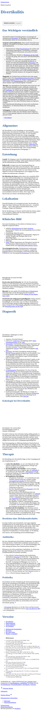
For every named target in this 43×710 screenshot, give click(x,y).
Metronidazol (29, 471)
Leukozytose (16, 340)
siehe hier (25, 396)
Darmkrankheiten (15, 683)
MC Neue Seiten (10, 632)
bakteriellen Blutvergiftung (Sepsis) (27, 245)
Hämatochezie (34, 291)
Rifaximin (17, 557)
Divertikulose (9, 621)
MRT (7, 376)
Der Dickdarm (10, 626)
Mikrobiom (33, 144)
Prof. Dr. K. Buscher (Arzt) (28, 681)
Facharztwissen (5, 2)
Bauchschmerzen (24, 49)
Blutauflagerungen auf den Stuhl (14, 306)
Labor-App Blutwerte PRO (32, 608)
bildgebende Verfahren (9, 79)
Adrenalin (37, 493)
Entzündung (23, 683)
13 (9, 598)
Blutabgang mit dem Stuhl (31, 55)
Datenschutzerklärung (7, 707)
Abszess (16, 348)
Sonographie (9, 344)
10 (35, 546)
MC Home (9, 630)
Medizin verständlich (11, 634)
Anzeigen (18, 23)
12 (30, 572)
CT (31, 370)
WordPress (17, 708)
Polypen (13, 353)
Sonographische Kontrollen (16, 481)
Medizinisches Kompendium (14, 629)
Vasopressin (15, 498)
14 (15, 602)
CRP (23, 342)
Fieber (7, 242)
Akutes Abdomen (10, 624)
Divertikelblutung (5, 684)
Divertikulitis (26, 684)
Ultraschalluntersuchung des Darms (24, 78)
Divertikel (14, 38)
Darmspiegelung (18, 81)
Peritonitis (32, 62)
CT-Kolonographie (11, 370)
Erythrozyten (35, 393)
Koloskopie (25, 253)
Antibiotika (9, 90)
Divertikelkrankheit (16, 684)
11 (37, 561)
